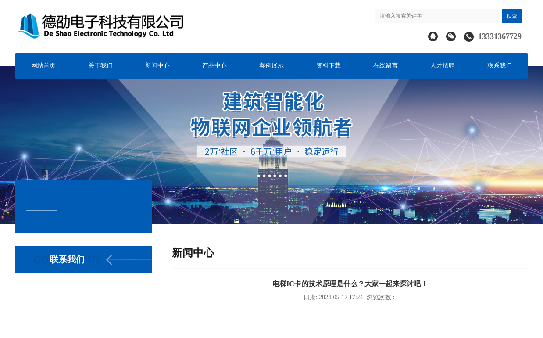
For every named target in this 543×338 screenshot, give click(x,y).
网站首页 (43, 65)
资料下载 (328, 65)
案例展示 (271, 65)
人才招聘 (442, 65)
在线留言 (385, 65)
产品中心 (214, 65)
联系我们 (499, 65)
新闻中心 (157, 65)
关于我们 (100, 65)
